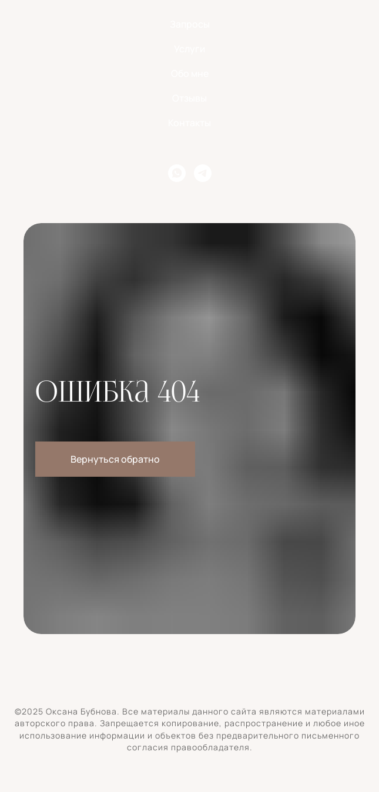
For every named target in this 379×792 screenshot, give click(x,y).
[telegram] (203, 173)
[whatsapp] (177, 173)
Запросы (190, 24)
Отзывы (189, 98)
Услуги (189, 48)
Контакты (189, 122)
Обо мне (190, 73)
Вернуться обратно (115, 459)
